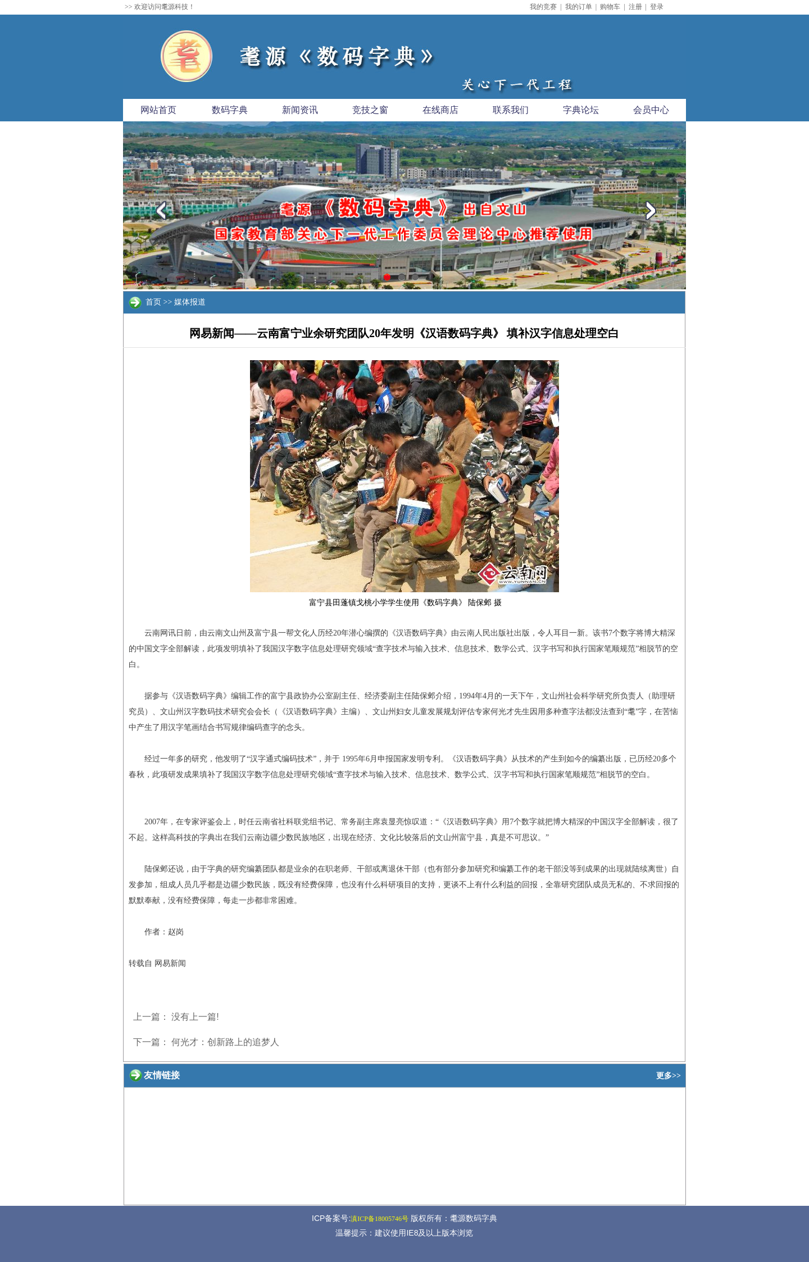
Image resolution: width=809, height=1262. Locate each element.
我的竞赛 (543, 7)
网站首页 (158, 110)
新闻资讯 (300, 110)
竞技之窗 (370, 110)
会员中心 (651, 110)
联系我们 (511, 110)
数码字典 (230, 110)
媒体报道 (190, 302)
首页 (153, 302)
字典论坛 (581, 110)
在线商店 (440, 110)
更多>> (668, 1076)
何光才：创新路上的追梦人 (225, 1042)
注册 (635, 7)
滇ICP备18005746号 (379, 1219)
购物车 (610, 7)
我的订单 (578, 7)
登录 (656, 7)
